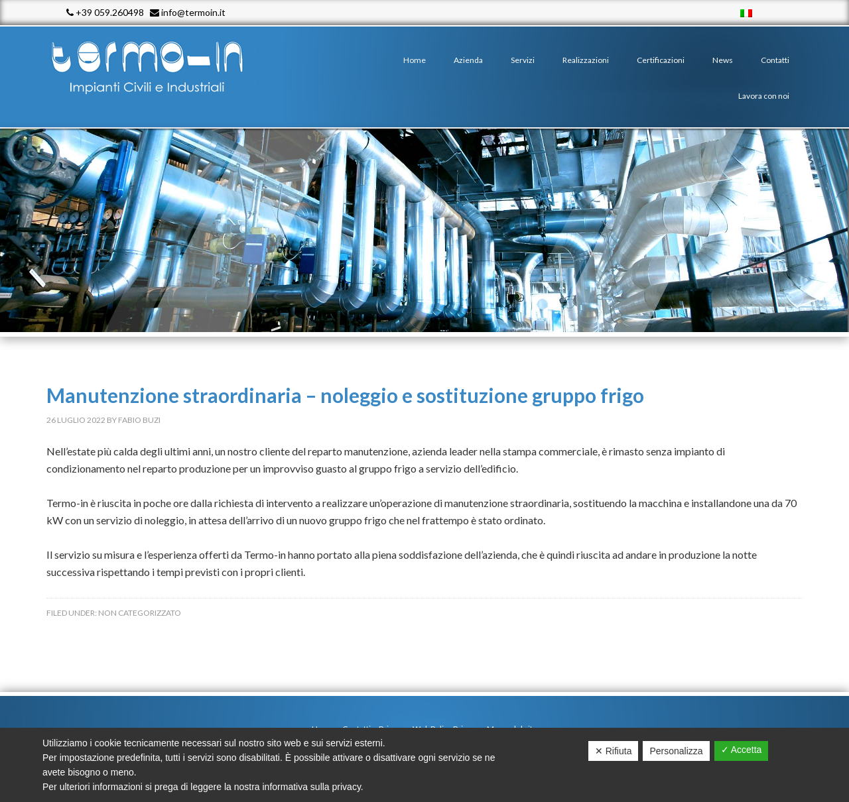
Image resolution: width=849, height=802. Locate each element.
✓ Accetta (741, 749)
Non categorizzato (139, 613)
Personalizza (675, 751)
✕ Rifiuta (613, 751)
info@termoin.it (188, 12)
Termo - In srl (159, 66)
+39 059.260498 (105, 12)
